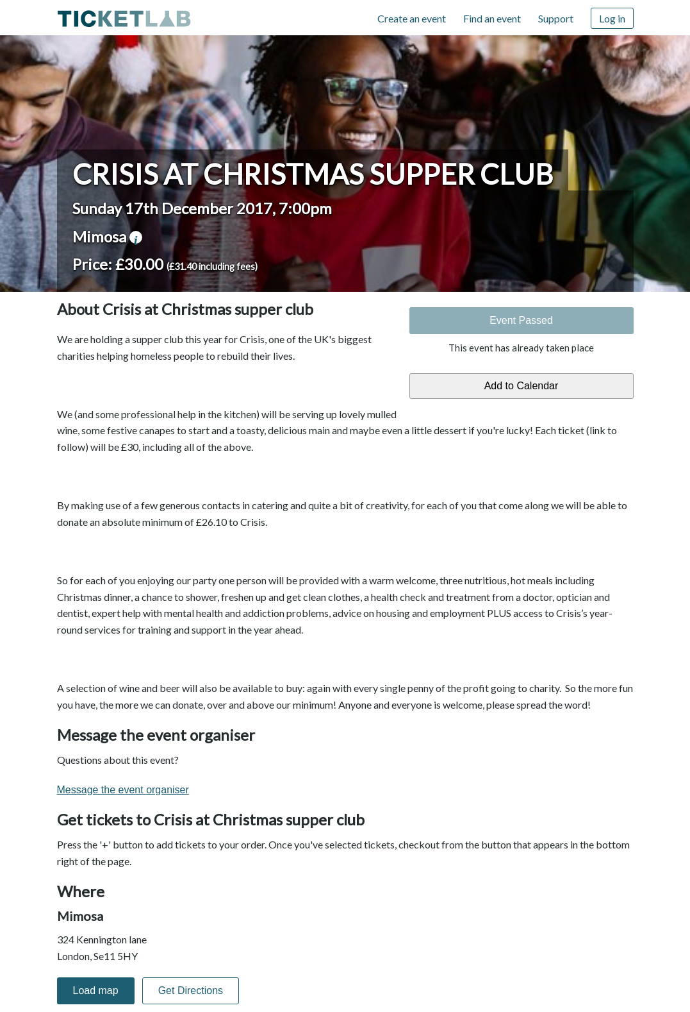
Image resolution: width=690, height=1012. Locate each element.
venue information (135, 237)
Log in (612, 18)
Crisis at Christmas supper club (312, 173)
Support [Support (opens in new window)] (555, 18)
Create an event (411, 18)
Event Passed (521, 320)
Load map (96, 990)
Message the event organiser (123, 789)
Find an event (492, 18)
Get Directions (190, 990)
